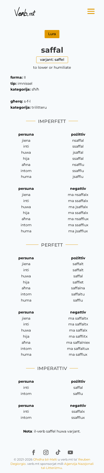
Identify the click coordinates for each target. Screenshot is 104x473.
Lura (52, 34)
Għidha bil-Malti (45, 459)
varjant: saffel (52, 59)
